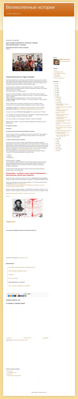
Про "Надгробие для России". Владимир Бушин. (62, 118)
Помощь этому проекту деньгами (14, 375)
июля (57, 140)
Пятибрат (10, 274)
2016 (56, 95)
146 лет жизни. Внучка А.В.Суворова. (63, 125)
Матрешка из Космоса (60, 112)
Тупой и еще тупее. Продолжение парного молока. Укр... (63, 135)
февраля (58, 148)
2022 (56, 85)
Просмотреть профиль (65, 61)
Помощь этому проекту (59, 78)
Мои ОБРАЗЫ (57, 76)
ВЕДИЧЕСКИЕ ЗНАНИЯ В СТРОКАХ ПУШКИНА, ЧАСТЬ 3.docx (20, 193)
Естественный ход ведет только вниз (63, 130)
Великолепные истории (30, 7)
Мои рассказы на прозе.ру (59, 73)
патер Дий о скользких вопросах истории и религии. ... (62, 115)
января (57, 150)
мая (57, 143)
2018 (56, 92)
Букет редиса (57, 75)
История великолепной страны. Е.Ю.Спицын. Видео (62, 110)
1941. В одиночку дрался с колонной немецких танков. (63, 121)
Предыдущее (45, 337)
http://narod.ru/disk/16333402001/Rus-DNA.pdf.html (27, 149)
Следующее (8, 337)
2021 (56, 87)
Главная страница (27, 337)
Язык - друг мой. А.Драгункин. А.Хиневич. (19, 285)
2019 (56, 90)
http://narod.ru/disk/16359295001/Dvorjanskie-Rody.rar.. (30, 109)
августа (57, 138)
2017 (56, 94)
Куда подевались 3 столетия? (16, 282)
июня (57, 141)
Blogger (44, 392)
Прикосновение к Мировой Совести (17, 271)
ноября (57, 99)
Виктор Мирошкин (66, 59)
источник (8, 196)
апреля (57, 145)
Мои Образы (9, 374)
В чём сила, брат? (13, 278)
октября (57, 100)
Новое (55, 70)
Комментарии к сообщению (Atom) (20, 340)
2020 (56, 88)
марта (57, 147)
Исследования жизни (58, 71)
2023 (56, 83)
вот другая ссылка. (23, 257)
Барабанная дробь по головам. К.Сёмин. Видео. (62, 105)
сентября (58, 102)
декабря (57, 97)
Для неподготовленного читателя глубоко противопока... (62, 133)
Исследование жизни (11, 372)
